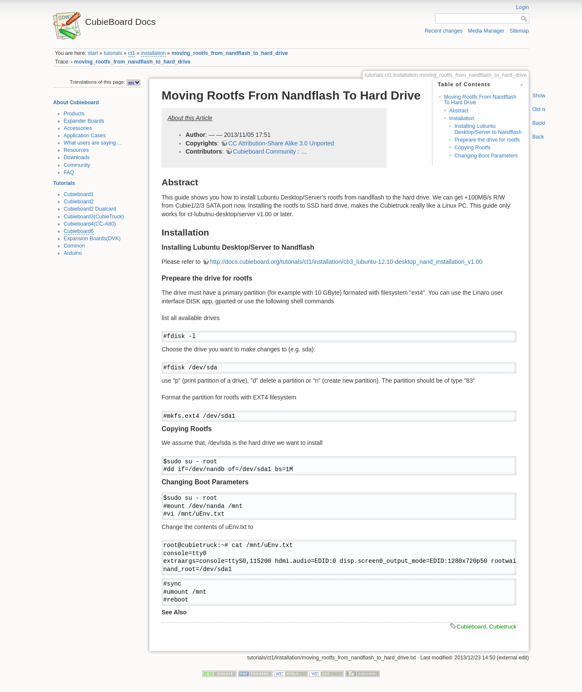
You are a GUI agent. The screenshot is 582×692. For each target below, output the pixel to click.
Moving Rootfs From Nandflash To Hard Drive (480, 100)
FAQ (69, 172)
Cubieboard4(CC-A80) (90, 224)
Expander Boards (84, 121)
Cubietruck (502, 626)
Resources (76, 150)
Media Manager (486, 31)
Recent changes (444, 31)
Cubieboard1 (79, 194)
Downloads (77, 157)
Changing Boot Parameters (486, 156)
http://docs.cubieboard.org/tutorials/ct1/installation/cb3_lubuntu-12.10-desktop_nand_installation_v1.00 (346, 261)
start (93, 53)
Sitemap (519, 31)
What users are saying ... (93, 143)
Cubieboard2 (79, 202)
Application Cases (85, 136)
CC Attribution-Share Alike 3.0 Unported (281, 143)
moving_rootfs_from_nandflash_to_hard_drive (229, 53)
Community (77, 165)
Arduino (73, 253)
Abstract (458, 111)
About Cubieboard (76, 103)
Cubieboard (471, 626)
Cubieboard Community (264, 151)
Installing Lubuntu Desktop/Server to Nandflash (488, 129)
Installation (461, 118)
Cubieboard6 (79, 231)
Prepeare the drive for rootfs (487, 140)
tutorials (113, 53)
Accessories (78, 128)
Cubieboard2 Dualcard (90, 209)
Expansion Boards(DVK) (92, 239)
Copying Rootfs (472, 148)
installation (153, 53)
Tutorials (64, 183)
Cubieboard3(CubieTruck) (94, 217)
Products (74, 114)
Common (74, 246)
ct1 (131, 53)
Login (522, 7)
